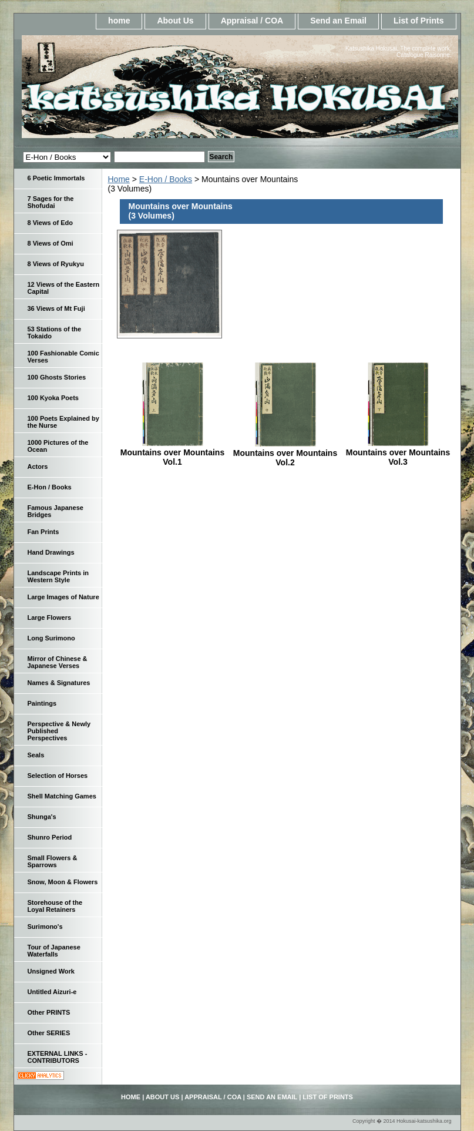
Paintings (42, 703)
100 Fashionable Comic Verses (63, 357)
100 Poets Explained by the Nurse (63, 422)
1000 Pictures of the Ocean (58, 446)
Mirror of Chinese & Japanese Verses (58, 662)
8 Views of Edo (50, 222)
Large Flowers (50, 617)
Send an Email (338, 20)
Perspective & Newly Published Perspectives (59, 730)
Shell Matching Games (62, 796)
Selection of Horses (58, 775)
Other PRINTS (49, 1012)
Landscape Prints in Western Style (58, 576)
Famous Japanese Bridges (55, 511)
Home (119, 179)
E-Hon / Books (165, 179)
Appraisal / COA (252, 20)
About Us (175, 20)
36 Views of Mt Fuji (56, 308)
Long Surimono (51, 638)
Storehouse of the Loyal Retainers (55, 906)
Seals (36, 755)
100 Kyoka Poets (53, 397)
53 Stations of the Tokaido (55, 332)
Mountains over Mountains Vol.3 (398, 457)
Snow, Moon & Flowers (63, 881)
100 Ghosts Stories (57, 377)
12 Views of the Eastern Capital (64, 288)
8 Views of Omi (50, 243)
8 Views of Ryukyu (56, 263)
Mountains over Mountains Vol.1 (172, 457)
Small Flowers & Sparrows (53, 861)
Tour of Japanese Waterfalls (54, 951)
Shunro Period (50, 837)
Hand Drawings (51, 552)
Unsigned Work (51, 971)
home (119, 20)
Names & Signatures (59, 682)
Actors (38, 466)
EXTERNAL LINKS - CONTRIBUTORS (58, 1057)
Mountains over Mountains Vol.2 (285, 457)
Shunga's (42, 816)
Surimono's (45, 926)
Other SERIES (49, 1032)
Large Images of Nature (63, 596)
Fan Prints (43, 531)
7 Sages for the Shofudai (51, 202)
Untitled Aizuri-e (52, 991)
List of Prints (419, 20)
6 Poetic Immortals (56, 178)
